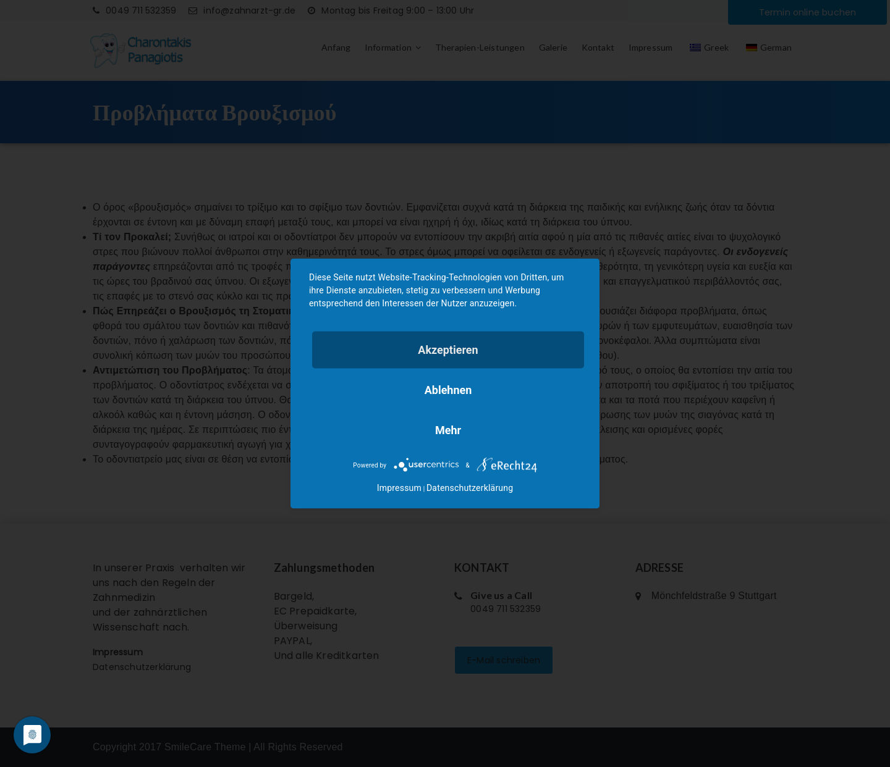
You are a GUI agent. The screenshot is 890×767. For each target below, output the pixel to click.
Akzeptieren (448, 349)
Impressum (399, 488)
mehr (448, 430)
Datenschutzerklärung (469, 488)
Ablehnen (448, 390)
